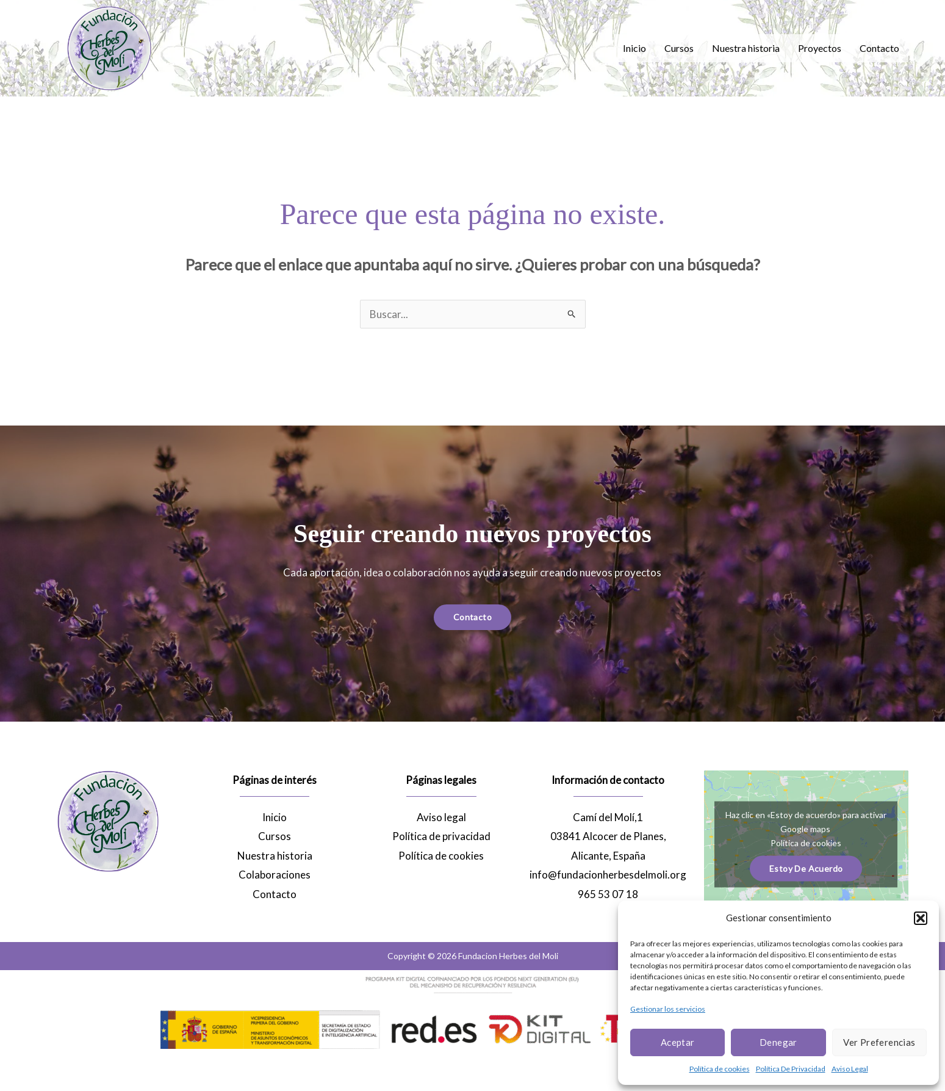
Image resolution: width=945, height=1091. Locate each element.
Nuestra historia (746, 48)
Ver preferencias (879, 1042)
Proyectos (819, 48)
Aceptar (678, 1042)
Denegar (778, 1042)
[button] (920, 918)
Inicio (634, 48)
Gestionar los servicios (667, 1008)
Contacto (879, 48)
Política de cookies (719, 1068)
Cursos (679, 48)
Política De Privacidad (790, 1068)
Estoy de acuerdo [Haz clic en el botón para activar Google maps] (806, 868)
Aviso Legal (850, 1068)
